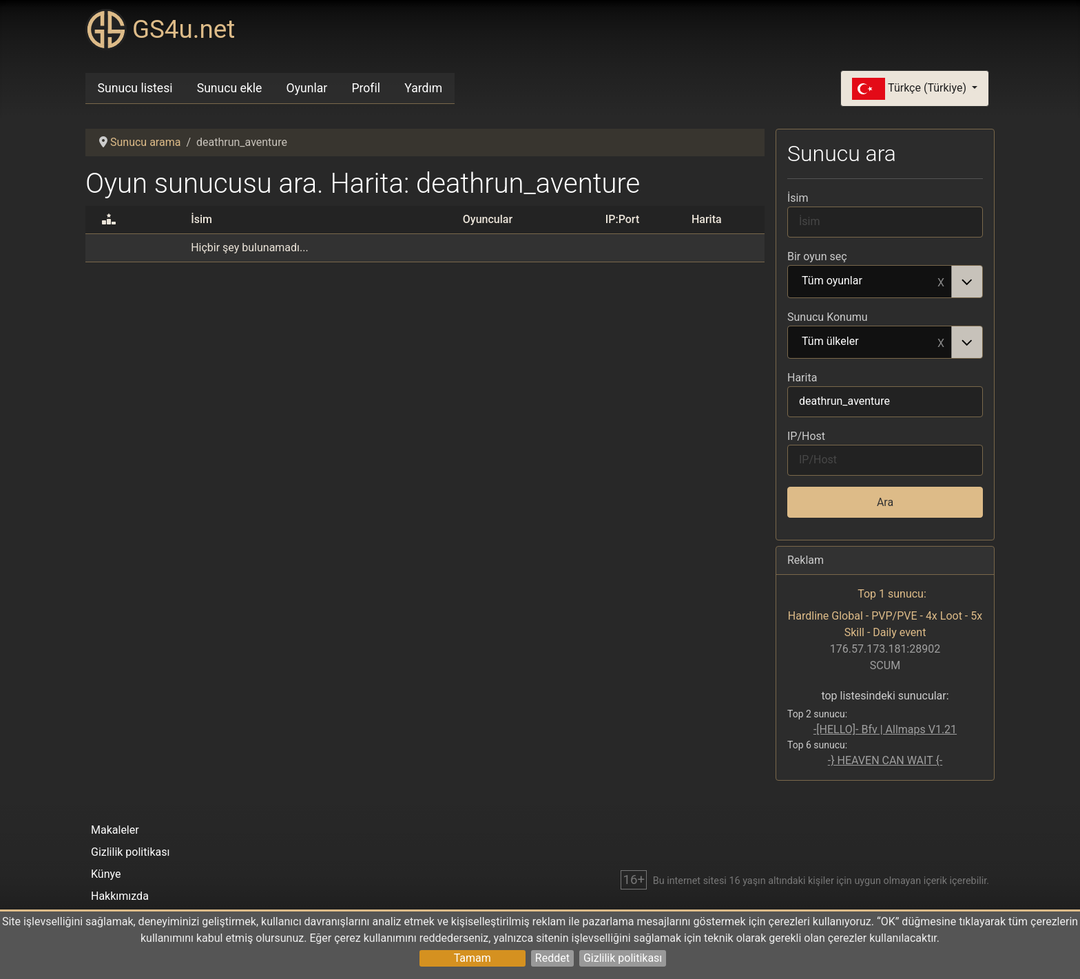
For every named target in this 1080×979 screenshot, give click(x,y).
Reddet (552, 958)
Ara (885, 502)
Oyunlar (307, 88)
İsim (798, 197)
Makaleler (115, 829)
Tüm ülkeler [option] (870, 342)
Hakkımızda (120, 896)
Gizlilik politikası (622, 958)
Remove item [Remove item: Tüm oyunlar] (941, 281)
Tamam (472, 958)
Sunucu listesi (135, 88)
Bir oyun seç (817, 256)
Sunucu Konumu (827, 317)
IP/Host (806, 436)
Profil (365, 88)
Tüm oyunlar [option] (870, 281)
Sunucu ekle (229, 88)
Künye (106, 874)
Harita (802, 377)
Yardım (423, 88)
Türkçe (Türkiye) (910, 89)
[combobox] (885, 281)
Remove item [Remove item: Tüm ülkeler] (941, 342)
